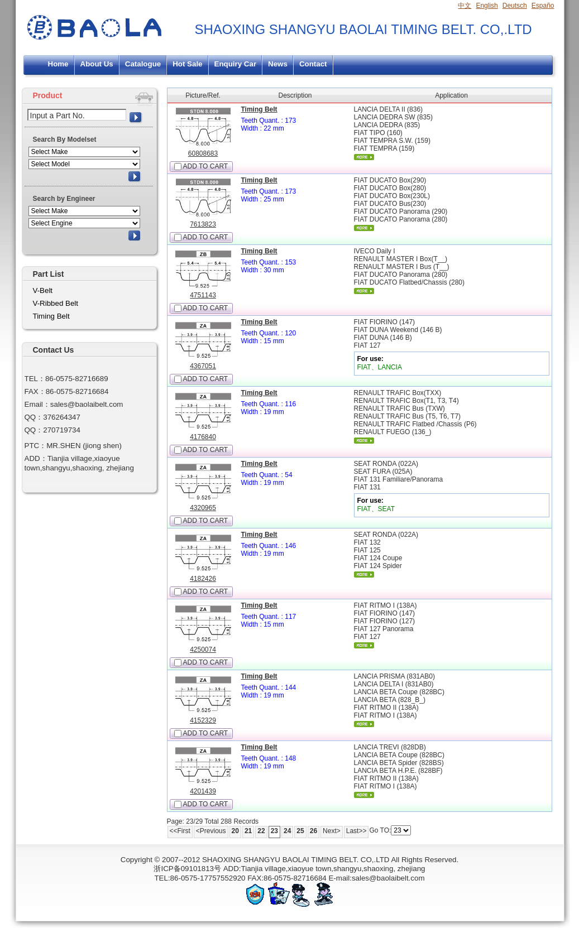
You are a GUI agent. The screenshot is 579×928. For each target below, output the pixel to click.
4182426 (203, 579)
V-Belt (43, 290)
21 (248, 831)
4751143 (203, 295)
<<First (180, 831)
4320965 (203, 508)
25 (300, 831)
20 (235, 831)
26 (313, 831)
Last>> (356, 831)
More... (364, 157)
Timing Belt (259, 109)
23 (274, 831)
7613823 (203, 224)
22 (261, 831)
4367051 (203, 366)
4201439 (203, 791)
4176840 (203, 437)
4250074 (203, 649)
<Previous (211, 831)
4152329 (203, 720)
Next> (332, 831)
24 (287, 831)
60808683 (203, 153)
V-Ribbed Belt (56, 303)
